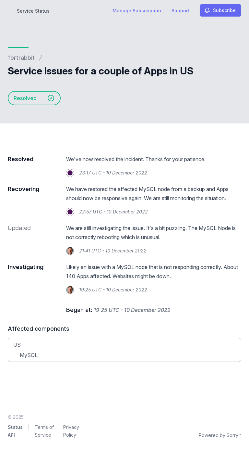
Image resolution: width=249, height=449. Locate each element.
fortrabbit (21, 57)
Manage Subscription (137, 10)
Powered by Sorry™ (220, 435)
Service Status (33, 11)
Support (180, 10)
